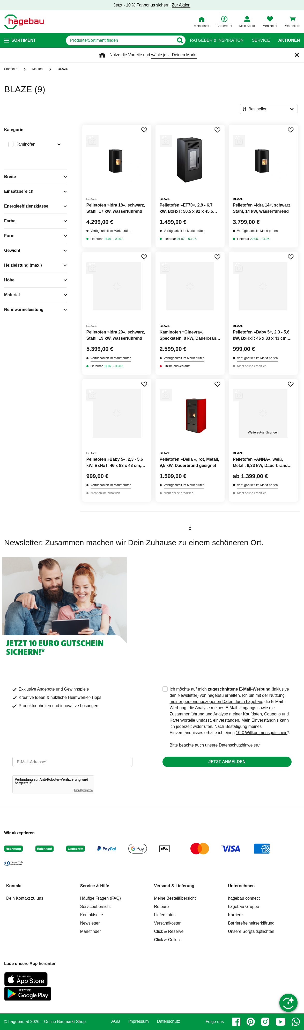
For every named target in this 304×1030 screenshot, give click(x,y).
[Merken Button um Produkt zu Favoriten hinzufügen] (144, 130)
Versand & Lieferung (174, 886)
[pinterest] (251, 1022)
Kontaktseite (91, 915)
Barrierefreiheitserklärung (251, 923)
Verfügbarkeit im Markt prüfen (111, 231)
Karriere (235, 915)
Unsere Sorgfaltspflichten (251, 931)
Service (261, 40)
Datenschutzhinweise (238, 745)
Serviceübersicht (95, 906)
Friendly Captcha (83, 790)
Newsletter (90, 923)
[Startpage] (24, 22)
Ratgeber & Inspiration (216, 40)
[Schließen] (297, 55)
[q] (120, 40)
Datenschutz (168, 1021)
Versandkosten (168, 923)
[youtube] (280, 1022)
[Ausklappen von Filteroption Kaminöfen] (58, 144)
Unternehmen (241, 886)
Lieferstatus (165, 915)
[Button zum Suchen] (180, 40)
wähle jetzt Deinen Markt (173, 55)
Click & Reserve (169, 931)
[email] (72, 762)
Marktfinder (90, 931)
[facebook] (236, 1022)
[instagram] (265, 1022)
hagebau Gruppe (243, 906)
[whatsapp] (296, 1022)
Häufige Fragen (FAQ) (100, 898)
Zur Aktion (181, 5)
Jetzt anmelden (227, 761)
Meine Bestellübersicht (175, 898)
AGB (115, 1021)
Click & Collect (167, 939)
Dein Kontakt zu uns (24, 898)
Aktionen (289, 40)
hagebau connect (244, 898)
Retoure (161, 906)
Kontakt (14, 886)
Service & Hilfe (94, 886)
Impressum (138, 1021)
